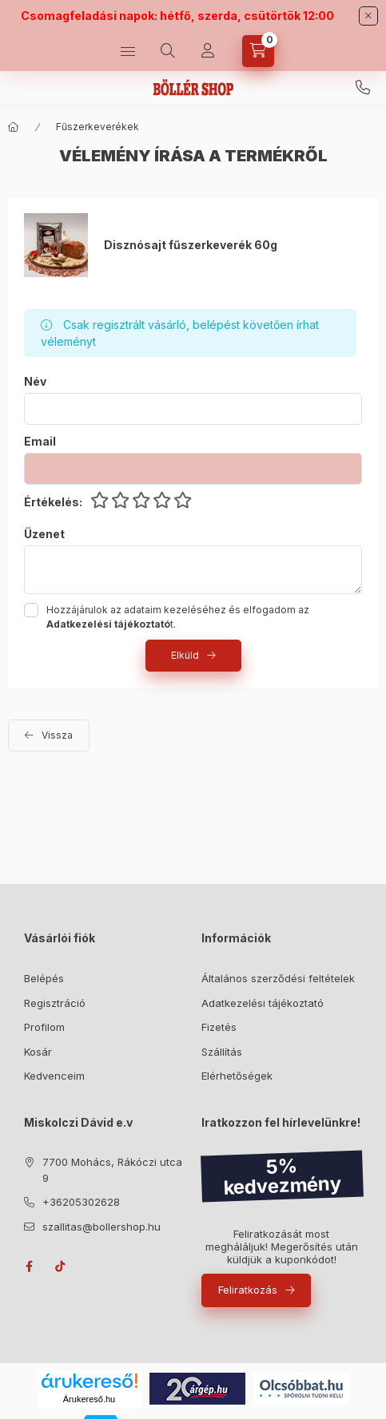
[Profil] (208, 51)
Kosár (38, 1051)
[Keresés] (168, 51)
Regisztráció (55, 1003)
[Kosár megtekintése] (258, 51)
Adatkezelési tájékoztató (262, 1003)
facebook (29, 1266)
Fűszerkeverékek (97, 127)
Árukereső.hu (89, 1399)
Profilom (44, 1027)
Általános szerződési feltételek (278, 978)
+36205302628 (363, 88)
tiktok (61, 1266)
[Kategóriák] (128, 51)
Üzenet (44, 534)
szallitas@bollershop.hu (101, 1226)
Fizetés (219, 1027)
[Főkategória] (13, 127)
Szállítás (221, 1051)
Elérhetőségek (237, 1075)
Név (35, 381)
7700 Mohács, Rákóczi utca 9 (112, 1169)
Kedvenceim (54, 1075)
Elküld (185, 655)
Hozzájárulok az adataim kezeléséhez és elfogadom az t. (177, 617)
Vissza (57, 735)
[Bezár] (368, 16)
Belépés (44, 978)
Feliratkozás (247, 1289)
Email (40, 441)
